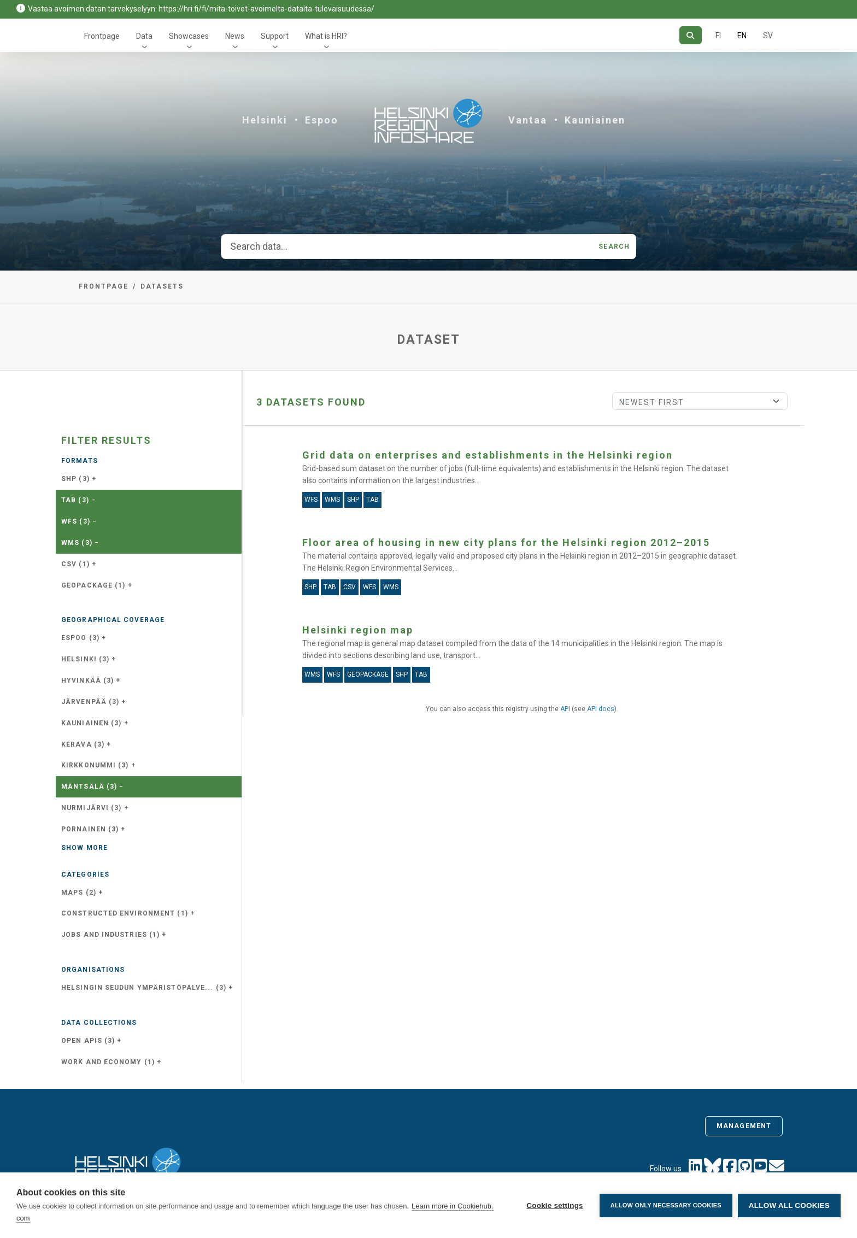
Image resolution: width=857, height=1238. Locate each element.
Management (744, 1126)
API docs (600, 709)
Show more (84, 848)
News (234, 36)
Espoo (321, 120)
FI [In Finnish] (718, 35)
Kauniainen (595, 120)
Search (614, 246)
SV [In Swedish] (768, 35)
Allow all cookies (789, 1205)
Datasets (162, 286)
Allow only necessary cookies (666, 1205)
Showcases (189, 36)
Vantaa (527, 120)
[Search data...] (406, 246)
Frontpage (102, 36)
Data (144, 36)
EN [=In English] (742, 35)
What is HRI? (326, 36)
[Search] (690, 35)
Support (275, 36)
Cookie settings (554, 1205)
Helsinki (264, 120)
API (565, 709)
